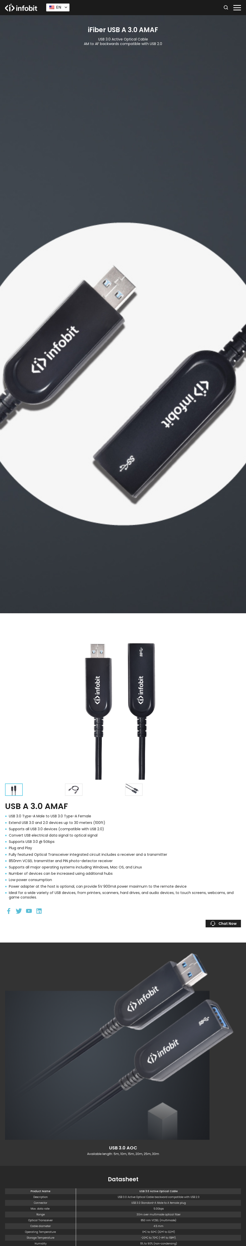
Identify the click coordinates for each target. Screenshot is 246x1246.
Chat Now (223, 923)
